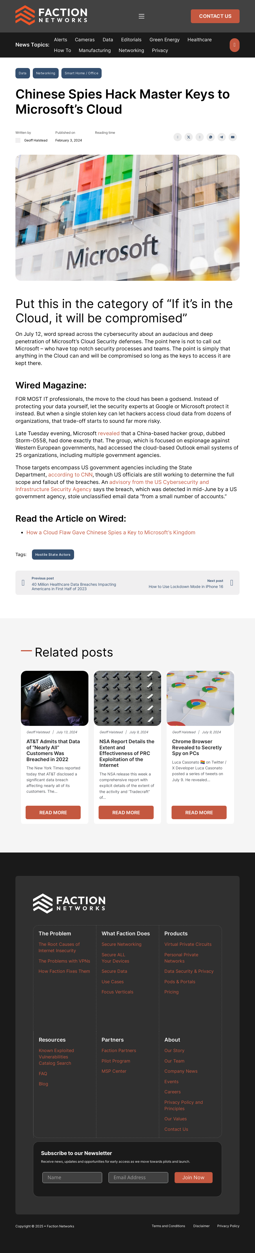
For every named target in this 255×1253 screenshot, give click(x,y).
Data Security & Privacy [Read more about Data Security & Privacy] (189, 971)
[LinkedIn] (200, 137)
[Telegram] (222, 137)
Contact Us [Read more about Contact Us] (176, 1129)
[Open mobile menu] (141, 16)
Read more (53, 813)
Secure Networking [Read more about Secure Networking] (122, 944)
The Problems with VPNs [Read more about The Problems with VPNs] (64, 961)
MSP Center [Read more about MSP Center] (114, 1071)
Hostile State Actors (53, 555)
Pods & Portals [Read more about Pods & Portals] (179, 981)
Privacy (160, 50)
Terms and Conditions (168, 1226)
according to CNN (70, 475)
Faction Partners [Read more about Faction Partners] (119, 1050)
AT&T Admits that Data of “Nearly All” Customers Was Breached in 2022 (53, 751)
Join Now (193, 1178)
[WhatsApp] (211, 137)
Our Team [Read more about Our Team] (174, 1061)
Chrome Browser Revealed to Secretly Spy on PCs (197, 748)
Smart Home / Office (82, 73)
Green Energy (165, 39)
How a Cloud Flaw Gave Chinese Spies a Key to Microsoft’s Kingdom (111, 533)
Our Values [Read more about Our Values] (175, 1119)
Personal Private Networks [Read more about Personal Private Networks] (181, 958)
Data (108, 39)
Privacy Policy (228, 1226)
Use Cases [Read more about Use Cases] (113, 981)
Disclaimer (201, 1226)
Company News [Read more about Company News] (180, 1071)
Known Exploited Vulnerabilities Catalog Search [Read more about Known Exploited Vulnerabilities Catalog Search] (56, 1057)
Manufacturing (95, 50)
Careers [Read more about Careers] (172, 1092)
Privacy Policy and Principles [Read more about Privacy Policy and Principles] (183, 1105)
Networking (131, 50)
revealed (109, 434)
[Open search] (235, 45)
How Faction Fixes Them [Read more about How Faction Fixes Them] (64, 971)
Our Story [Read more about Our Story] (174, 1050)
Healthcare (200, 39)
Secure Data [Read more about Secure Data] (114, 971)
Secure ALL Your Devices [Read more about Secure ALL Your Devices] (115, 958)
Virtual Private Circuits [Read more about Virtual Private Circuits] (187, 944)
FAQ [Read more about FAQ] (43, 1073)
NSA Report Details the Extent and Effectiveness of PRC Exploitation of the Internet (126, 754)
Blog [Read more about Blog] (43, 1084)
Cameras (85, 39)
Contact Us (215, 16)
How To (62, 50)
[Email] (233, 137)
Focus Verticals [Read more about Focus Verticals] (117, 992)
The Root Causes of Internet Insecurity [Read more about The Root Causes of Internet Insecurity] (59, 948)
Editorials (131, 39)
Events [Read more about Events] (171, 1081)
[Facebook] (177, 137)
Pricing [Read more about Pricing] (171, 992)
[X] (189, 137)
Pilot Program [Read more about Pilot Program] (116, 1061)
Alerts (60, 39)
